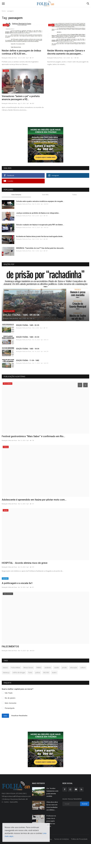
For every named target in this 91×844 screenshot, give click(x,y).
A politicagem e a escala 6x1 (17, 583)
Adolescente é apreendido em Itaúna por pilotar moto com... (34, 499)
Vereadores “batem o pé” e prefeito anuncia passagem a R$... (21, 98)
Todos (74, 195)
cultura (82, 667)
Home (4, 11)
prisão (64, 667)
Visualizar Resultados (19, 715)
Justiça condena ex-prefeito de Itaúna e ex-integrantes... (38, 213)
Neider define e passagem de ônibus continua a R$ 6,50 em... (21, 52)
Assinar (84, 804)
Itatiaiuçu (6, 672)
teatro (54, 672)
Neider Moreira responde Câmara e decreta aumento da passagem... (66, 52)
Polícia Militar (15, 667)
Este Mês (45, 195)
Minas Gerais (28, 667)
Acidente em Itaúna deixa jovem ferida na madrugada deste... (40, 236)
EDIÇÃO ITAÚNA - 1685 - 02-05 (27, 325)
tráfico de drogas (19, 672)
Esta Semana (16, 195)
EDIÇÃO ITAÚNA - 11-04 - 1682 (27, 360)
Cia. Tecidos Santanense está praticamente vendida (52, 792)
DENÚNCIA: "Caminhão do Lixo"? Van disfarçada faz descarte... (40, 248)
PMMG (38, 667)
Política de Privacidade (79, 839)
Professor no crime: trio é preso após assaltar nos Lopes (51, 821)
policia (37, 672)
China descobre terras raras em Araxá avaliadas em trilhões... (52, 806)
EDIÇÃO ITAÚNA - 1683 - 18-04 (27, 349)
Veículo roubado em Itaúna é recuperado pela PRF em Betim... (40, 225)
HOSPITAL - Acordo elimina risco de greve (24, 562)
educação (73, 667)
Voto (5, 716)
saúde (56, 667)
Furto (30, 672)
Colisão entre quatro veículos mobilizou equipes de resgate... (40, 201)
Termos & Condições (61, 839)
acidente (48, 667)
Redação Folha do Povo (9, 58)
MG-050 (46, 672)
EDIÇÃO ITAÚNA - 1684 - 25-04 (27, 337)
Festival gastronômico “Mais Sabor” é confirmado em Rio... (33, 436)
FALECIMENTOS (10, 646)
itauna (5, 667)
